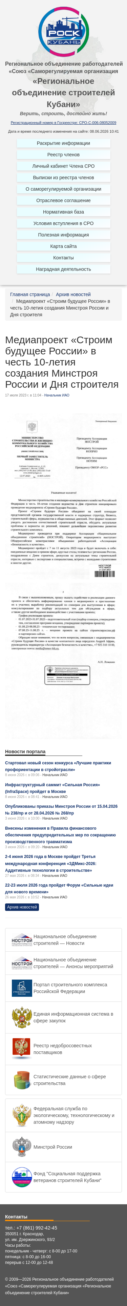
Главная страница (30, 294)
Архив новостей (73, 294)
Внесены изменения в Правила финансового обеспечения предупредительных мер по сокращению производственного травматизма (60, 835)
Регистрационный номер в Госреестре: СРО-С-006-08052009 (64, 123)
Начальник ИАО (56, 395)
